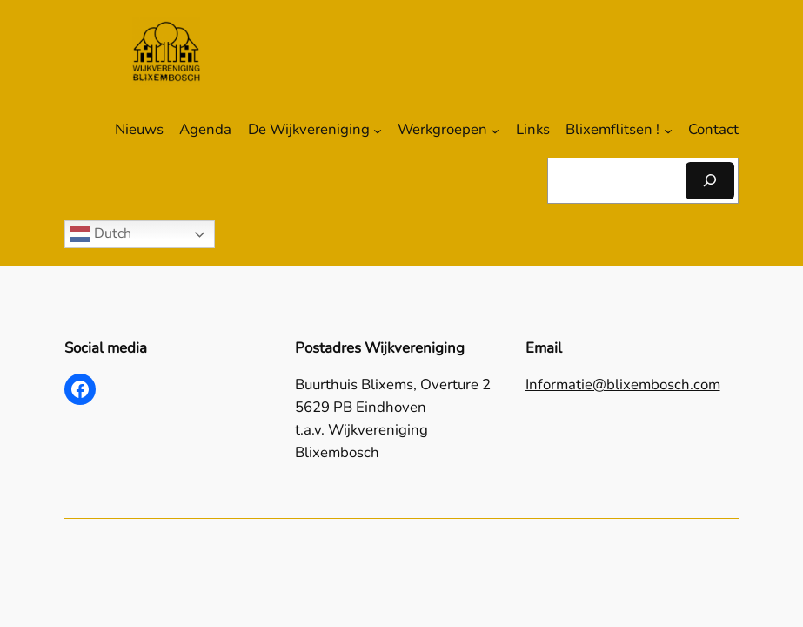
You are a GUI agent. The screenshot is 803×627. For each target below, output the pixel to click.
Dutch (100, 234)
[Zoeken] (710, 180)
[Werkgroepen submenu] (495, 129)
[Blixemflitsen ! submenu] (668, 129)
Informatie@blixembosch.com (622, 384)
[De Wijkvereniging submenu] (377, 129)
